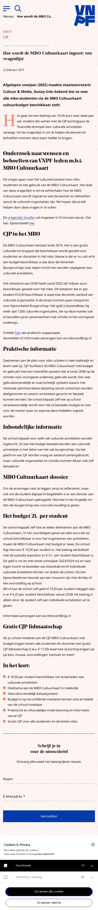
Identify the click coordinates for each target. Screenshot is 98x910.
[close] (93, 844)
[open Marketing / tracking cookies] (92, 877)
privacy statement (44, 854)
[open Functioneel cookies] (92, 866)
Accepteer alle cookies (49, 891)
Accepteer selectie (49, 902)
